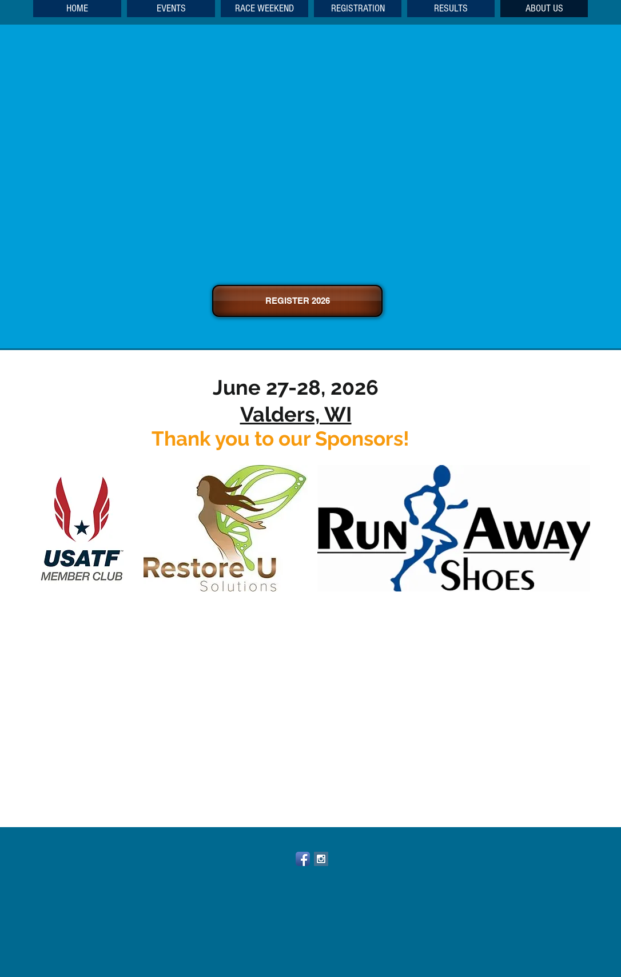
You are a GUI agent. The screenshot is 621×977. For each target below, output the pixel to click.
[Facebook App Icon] (303, 859)
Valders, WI (296, 414)
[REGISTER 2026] (297, 301)
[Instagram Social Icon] (321, 859)
